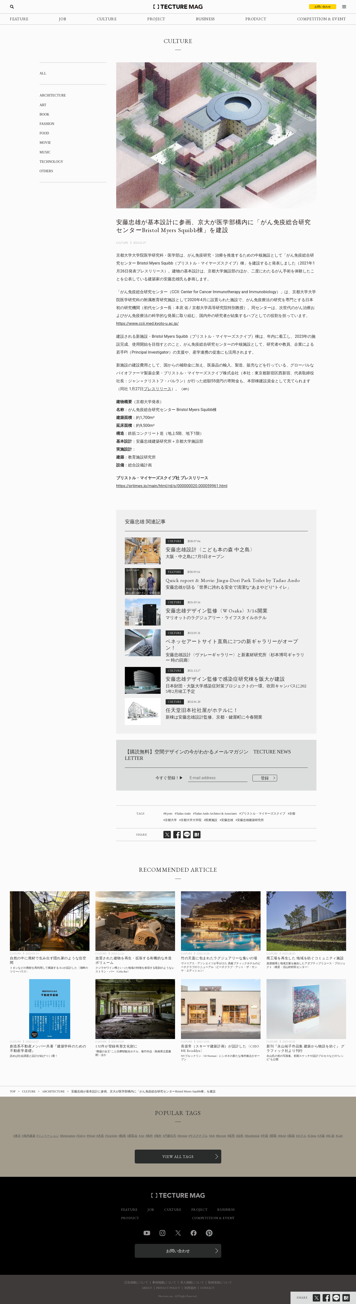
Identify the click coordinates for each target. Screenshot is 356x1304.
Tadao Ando (183, 813)
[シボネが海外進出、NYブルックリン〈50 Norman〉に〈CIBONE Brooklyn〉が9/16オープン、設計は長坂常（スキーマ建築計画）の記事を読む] (221, 1009)
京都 (292, 813)
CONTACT (207, 1287)
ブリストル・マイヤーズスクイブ (263, 813)
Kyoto (168, 813)
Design (183, 1135)
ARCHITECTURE (53, 95)
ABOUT (147, 1287)
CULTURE (107, 19)
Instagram (162, 1233)
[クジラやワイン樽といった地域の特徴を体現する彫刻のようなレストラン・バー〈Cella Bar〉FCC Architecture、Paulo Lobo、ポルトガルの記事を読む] (135, 921)
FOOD (44, 133)
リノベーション (48, 1135)
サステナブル (199, 1135)
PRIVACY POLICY (168, 1287)
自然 (240, 1135)
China (312, 1135)
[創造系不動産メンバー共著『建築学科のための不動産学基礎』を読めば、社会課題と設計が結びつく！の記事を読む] (49, 1009)
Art (142, 1135)
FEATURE (19, 19)
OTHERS (46, 171)
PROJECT (156, 19)
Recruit (221, 1135)
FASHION (47, 124)
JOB (62, 19)
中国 (265, 1135)
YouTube (112, 1135)
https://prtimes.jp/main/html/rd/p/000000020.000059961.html (171, 485)
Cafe (340, 1135)
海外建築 (29, 1135)
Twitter (178, 1233)
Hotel (282, 1135)
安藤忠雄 (227, 820)
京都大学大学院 (191, 820)
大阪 (322, 1135)
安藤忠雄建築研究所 (250, 820)
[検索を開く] (12, 7)
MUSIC (45, 152)
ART (43, 105)
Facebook (193, 1233)
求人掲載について (192, 1282)
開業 (274, 1135)
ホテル (301, 1135)
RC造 (331, 1135)
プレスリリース (157, 388)
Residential (252, 1135)
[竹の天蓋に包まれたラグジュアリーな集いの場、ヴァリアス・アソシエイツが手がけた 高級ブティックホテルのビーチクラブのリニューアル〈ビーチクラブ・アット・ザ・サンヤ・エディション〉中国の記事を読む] (221, 921)
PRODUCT (255, 19)
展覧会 (133, 1135)
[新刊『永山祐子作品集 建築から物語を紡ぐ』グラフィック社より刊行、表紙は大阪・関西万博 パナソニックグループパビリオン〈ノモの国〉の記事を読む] (306, 1009)
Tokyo (82, 1135)
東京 (18, 1135)
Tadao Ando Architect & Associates (216, 813)
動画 (123, 1135)
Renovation (68, 1135)
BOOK (44, 114)
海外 (150, 1135)
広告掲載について (136, 1282)
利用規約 (190, 1287)
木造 (101, 1135)
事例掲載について (164, 1282)
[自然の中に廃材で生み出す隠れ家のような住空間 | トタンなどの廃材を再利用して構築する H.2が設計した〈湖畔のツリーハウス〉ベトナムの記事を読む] (49, 921)
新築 (292, 1135)
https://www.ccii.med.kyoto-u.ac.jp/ (147, 323)
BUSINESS (205, 19)
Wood (91, 1135)
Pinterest (209, 1233)
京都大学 (171, 820)
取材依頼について (220, 1282)
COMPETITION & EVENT (321, 19)
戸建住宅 (170, 1135)
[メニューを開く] (344, 7)
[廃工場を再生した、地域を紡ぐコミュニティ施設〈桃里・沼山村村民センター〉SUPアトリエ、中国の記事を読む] (306, 921)
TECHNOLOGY (51, 162)
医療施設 (211, 820)
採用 (232, 1135)
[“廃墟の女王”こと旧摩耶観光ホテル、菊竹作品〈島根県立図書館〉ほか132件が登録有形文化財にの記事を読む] (135, 1009)
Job (212, 1135)
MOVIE (45, 143)
